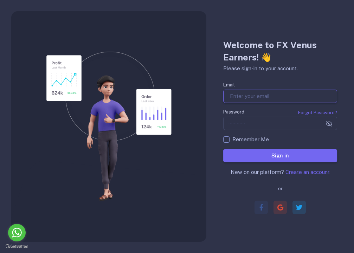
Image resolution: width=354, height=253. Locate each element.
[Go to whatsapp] (17, 232)
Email (229, 84)
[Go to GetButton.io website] (17, 246)
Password (233, 112)
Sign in (280, 155)
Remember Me (250, 139)
